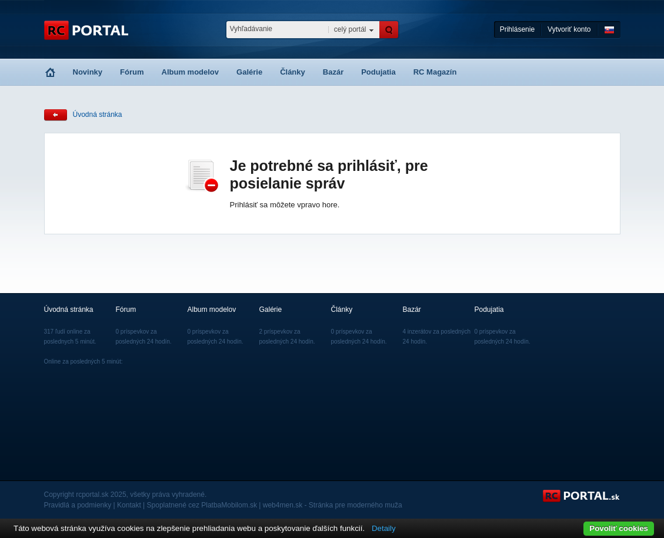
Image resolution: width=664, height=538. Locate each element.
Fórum (132, 72)
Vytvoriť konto (569, 29)
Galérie (249, 72)
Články (292, 72)
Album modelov (190, 72)
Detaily (384, 528)
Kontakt (129, 505)
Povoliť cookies (618, 528)
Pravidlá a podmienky (78, 505)
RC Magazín (435, 72)
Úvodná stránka (97, 114)
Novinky (88, 72)
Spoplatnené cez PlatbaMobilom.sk (202, 505)
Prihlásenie (517, 29)
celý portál (350, 29)
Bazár (333, 72)
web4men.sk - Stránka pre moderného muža (332, 505)
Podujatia (378, 72)
